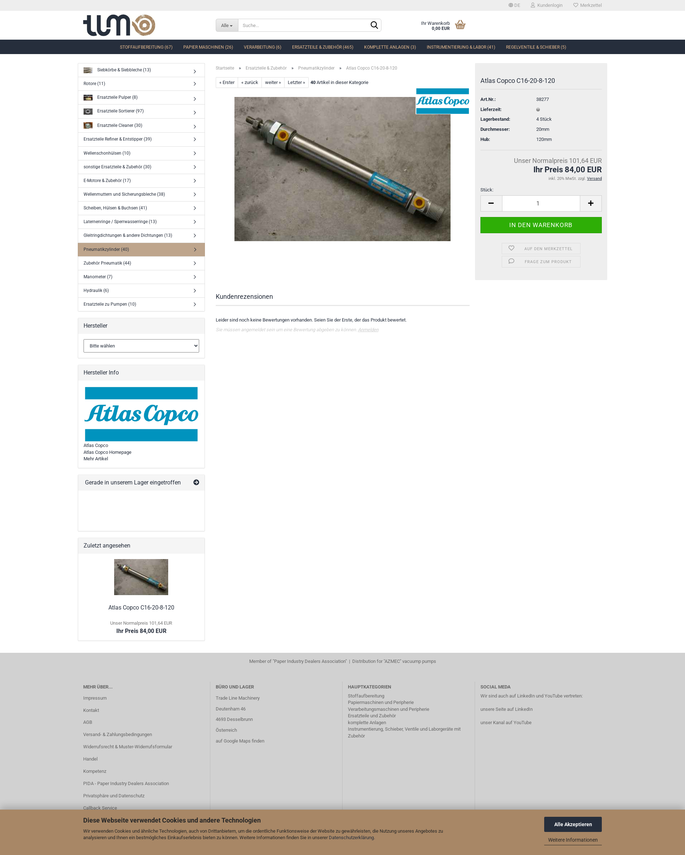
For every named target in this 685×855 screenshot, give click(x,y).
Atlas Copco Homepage (107, 452)
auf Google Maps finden (240, 741)
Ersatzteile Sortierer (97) (114, 111)
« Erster (226, 82)
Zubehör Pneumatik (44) (107, 263)
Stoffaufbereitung (366, 696)
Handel (90, 759)
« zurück (249, 82)
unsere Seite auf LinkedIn (506, 709)
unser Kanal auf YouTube (506, 722)
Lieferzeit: (491, 109)
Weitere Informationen (573, 840)
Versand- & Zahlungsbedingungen (117, 734)
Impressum (95, 698)
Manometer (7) (98, 276)
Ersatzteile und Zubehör (372, 715)
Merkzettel (587, 5)
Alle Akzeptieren (573, 824)
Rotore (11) (94, 83)
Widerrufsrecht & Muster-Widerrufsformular (127, 746)
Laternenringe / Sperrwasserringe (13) (120, 221)
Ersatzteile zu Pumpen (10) (110, 304)
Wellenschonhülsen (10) (107, 153)
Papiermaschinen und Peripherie (381, 702)
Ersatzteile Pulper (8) (111, 98)
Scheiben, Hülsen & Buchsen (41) (115, 208)
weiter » (273, 82)
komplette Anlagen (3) (390, 47)
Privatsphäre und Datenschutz (113, 795)
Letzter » (296, 82)
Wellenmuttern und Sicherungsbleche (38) (124, 194)
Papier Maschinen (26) (208, 47)
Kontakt (91, 710)
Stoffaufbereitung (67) (146, 47)
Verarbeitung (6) (262, 47)
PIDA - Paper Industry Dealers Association (126, 783)
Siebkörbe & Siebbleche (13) (117, 70)
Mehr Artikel (96, 458)
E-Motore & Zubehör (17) (107, 180)
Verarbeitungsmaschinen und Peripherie (388, 709)
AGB (87, 722)
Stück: (486, 189)
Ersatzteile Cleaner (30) (113, 125)
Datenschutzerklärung (351, 837)
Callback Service (100, 808)
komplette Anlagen (367, 722)
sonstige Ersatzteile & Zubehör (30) (117, 166)
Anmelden (368, 329)
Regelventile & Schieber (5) (536, 47)
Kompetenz (94, 771)
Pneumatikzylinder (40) (106, 249)
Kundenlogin (547, 5)
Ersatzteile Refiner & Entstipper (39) (118, 139)
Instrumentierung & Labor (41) (461, 47)
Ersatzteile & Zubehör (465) (322, 47)
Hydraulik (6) (96, 290)
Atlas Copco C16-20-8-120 (141, 607)
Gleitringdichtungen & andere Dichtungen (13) (128, 235)
